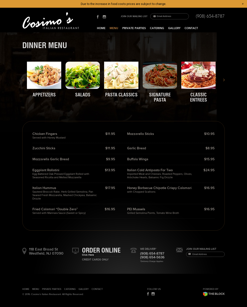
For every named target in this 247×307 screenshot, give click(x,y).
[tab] (44, 80)
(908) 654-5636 (152, 257)
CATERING (157, 28)
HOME (101, 28)
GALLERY (174, 28)
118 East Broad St (50, 251)
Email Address (164, 16)
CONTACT (191, 28)
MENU (114, 28)
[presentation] (44, 80)
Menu (35, 289)
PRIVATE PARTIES (134, 28)
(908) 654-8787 (210, 16)
